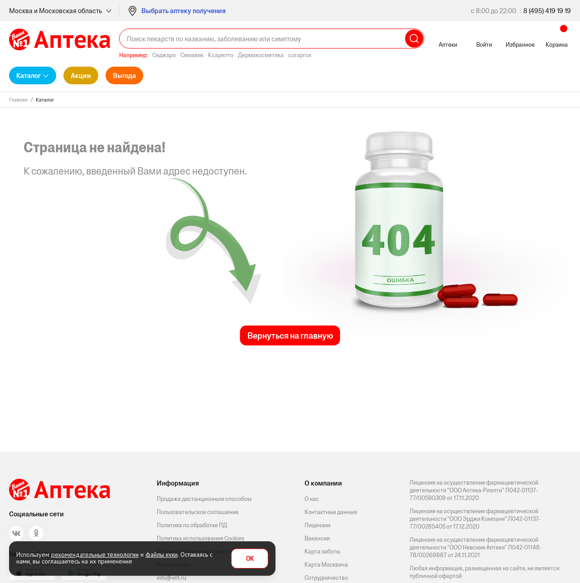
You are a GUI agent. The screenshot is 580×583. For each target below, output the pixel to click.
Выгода (124, 75)
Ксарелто (220, 55)
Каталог (28, 75)
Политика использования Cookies (200, 538)
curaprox (299, 55)
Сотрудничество (326, 578)
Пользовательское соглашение (198, 512)
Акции (81, 75)
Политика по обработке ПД (192, 525)
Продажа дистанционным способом (204, 499)
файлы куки (161, 554)
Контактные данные (330, 512)
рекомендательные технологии (95, 554)
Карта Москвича (326, 564)
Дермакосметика (261, 55)
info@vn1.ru (171, 578)
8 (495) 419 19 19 (547, 10)
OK (250, 559)
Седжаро (164, 55)
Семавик (191, 55)
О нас (311, 499)
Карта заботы (322, 551)
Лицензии (317, 525)
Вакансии (317, 538)
